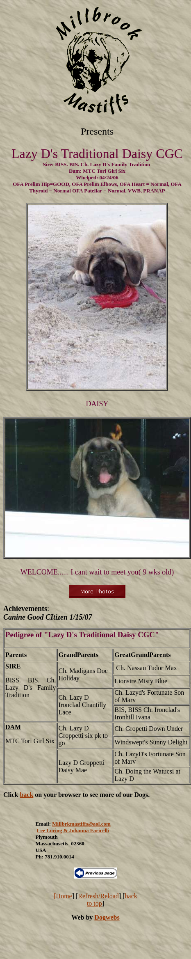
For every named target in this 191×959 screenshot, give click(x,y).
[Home (63, 896)
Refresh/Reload (98, 896)
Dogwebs (106, 917)
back (26, 794)
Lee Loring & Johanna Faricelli (73, 830)
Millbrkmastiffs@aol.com (81, 824)
